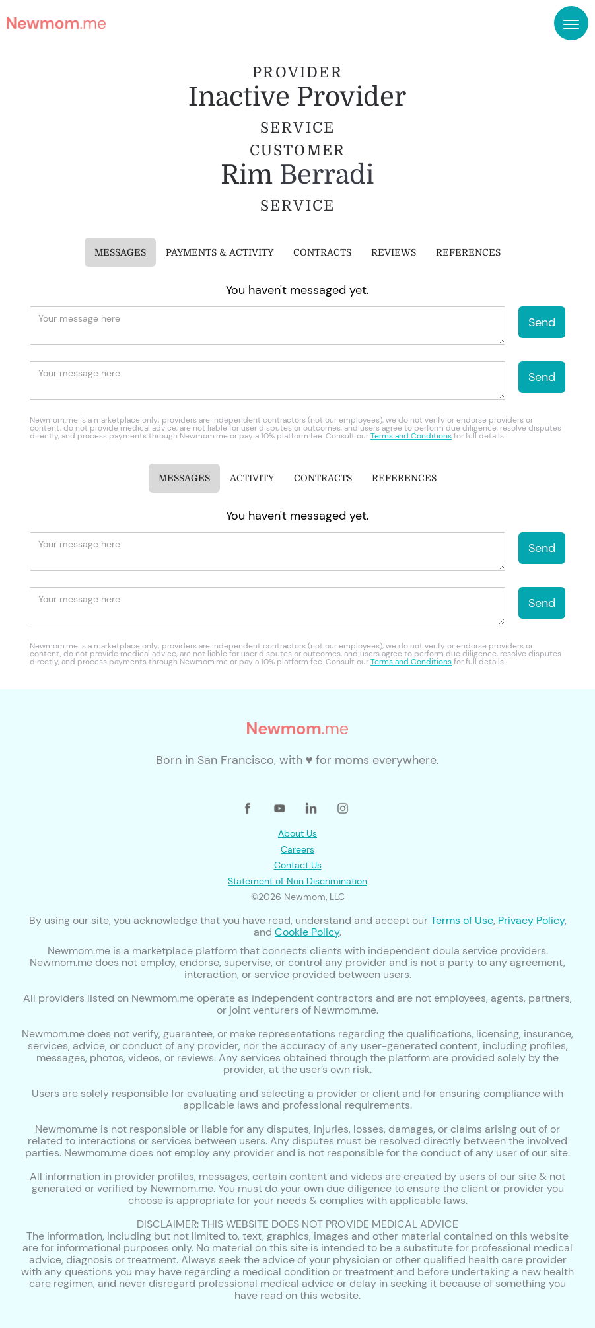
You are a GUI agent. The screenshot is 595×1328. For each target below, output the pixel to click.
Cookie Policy (307, 932)
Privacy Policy (531, 920)
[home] (56, 23)
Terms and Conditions (411, 436)
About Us (297, 833)
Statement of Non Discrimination (297, 881)
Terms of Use (462, 920)
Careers (297, 849)
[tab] (120, 252)
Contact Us (298, 865)
